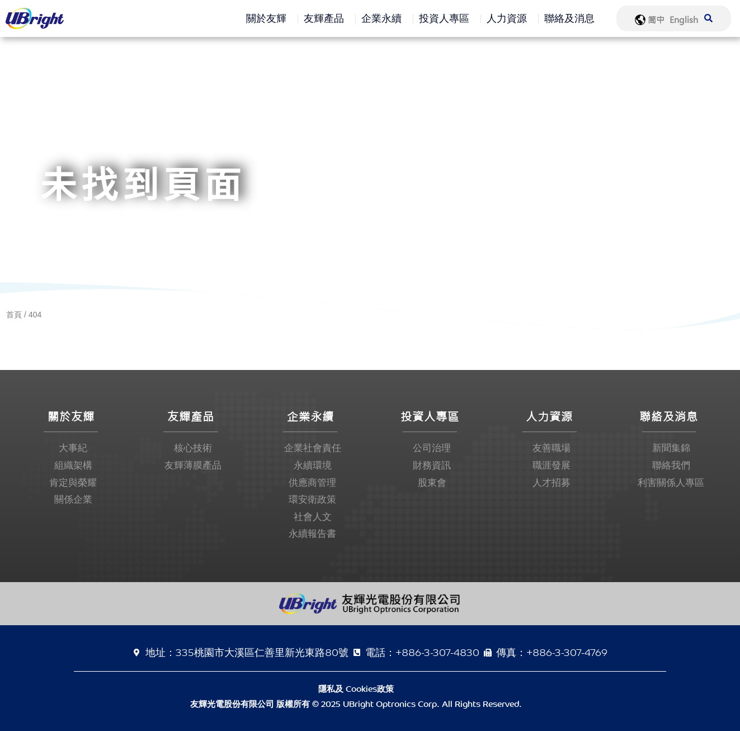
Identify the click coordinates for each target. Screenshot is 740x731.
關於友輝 (269, 18)
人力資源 (509, 18)
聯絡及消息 (572, 18)
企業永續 (384, 18)
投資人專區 (447, 18)
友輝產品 (327, 18)
